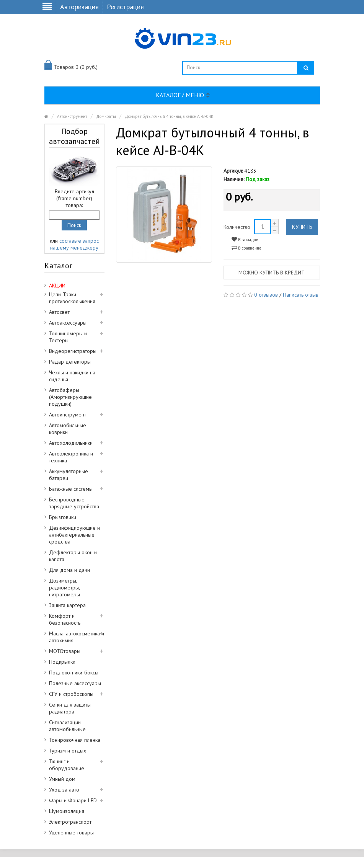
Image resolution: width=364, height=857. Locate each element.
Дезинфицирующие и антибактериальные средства (74, 534)
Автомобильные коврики (67, 429)
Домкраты (106, 116)
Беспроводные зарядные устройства (74, 503)
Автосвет (59, 312)
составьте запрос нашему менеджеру (74, 244)
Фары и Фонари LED (73, 800)
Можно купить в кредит (271, 272)
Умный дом (62, 778)
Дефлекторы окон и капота (73, 556)
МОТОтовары (64, 651)
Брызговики (62, 517)
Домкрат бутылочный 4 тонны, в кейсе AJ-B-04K (169, 116)
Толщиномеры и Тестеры (68, 337)
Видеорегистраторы (72, 351)
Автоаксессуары (68, 322)
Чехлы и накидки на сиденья (72, 376)
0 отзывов (266, 294)
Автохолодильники (71, 442)
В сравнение (246, 248)
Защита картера (67, 605)
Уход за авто (64, 789)
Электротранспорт (70, 821)
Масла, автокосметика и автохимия (76, 637)
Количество (237, 227)
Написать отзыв (300, 294)
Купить (302, 226)
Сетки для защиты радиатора (70, 708)
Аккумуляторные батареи (68, 475)
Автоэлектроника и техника (71, 457)
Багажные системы (71, 488)
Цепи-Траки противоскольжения (72, 298)
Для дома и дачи (69, 569)
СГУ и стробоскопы (71, 693)
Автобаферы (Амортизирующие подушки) (70, 397)
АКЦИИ (57, 285)
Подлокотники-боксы (73, 672)
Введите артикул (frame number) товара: (74, 198)
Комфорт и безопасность (64, 619)
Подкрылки (62, 661)
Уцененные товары (71, 832)
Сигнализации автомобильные (67, 726)
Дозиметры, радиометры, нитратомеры (64, 587)
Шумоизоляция (66, 811)
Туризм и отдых (67, 750)
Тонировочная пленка (74, 739)
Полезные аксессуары (75, 683)
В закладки (245, 239)
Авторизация (79, 6)
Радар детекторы (70, 361)
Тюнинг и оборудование (66, 765)
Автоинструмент (72, 116)
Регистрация (125, 6)
